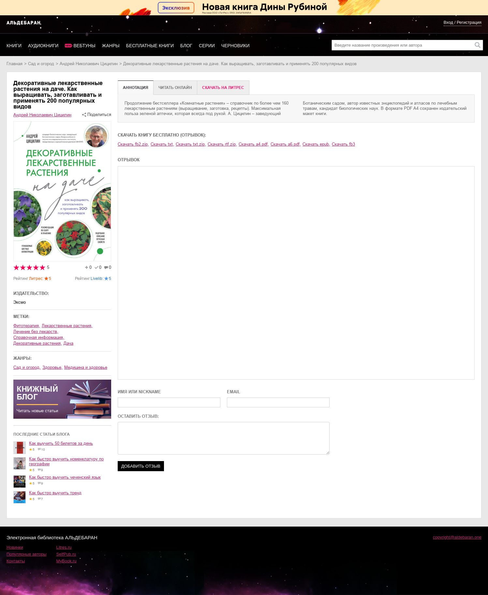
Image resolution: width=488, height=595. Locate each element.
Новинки (15, 547)
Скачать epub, (316, 144)
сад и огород (41, 63)
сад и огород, (27, 367)
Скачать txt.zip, (191, 144)
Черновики (235, 45)
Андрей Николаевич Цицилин (89, 63)
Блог (186, 45)
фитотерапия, (26, 325)
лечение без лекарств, (35, 331)
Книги (14, 45)
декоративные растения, (37, 343)
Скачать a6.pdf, (286, 144)
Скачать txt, (162, 144)
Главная (14, 63)
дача (68, 343)
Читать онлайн (175, 87)
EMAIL (233, 391)
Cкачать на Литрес (223, 87)
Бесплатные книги (150, 45)
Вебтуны (84, 45)
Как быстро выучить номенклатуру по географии (66, 461)
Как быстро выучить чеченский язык (65, 477)
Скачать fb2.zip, (133, 144)
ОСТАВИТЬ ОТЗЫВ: (138, 416)
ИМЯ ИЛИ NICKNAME (139, 391)
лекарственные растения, (67, 325)
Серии (207, 45)
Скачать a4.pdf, (254, 144)
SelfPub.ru (66, 554)
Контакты (16, 561)
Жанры (111, 45)
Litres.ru (64, 547)
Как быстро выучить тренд (55, 492)
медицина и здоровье (85, 367)
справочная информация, (38, 337)
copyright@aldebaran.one (457, 537)
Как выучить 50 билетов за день (61, 443)
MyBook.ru (66, 561)
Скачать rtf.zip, (222, 144)
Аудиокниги (43, 45)
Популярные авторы (27, 554)
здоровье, (52, 367)
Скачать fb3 (343, 144)
